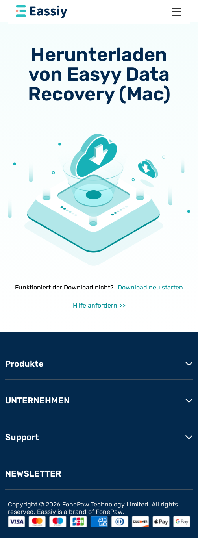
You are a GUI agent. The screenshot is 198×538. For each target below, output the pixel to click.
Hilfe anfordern (95, 305)
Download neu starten (150, 287)
